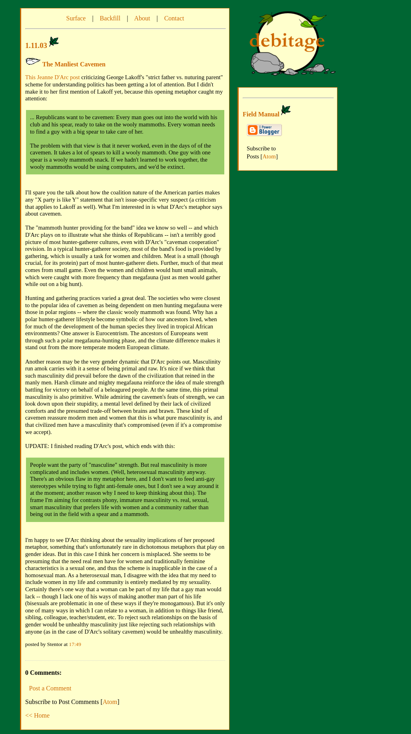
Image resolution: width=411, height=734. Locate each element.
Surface (76, 18)
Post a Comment (50, 688)
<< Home (37, 715)
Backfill (110, 18)
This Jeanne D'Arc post (52, 77)
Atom (110, 701)
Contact (174, 18)
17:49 (75, 644)
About (142, 18)
